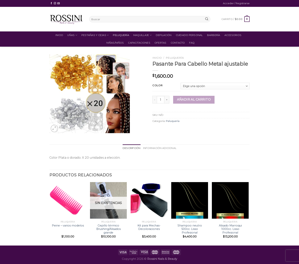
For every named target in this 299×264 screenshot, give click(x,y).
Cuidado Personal (189, 35)
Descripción (132, 148)
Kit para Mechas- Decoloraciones (149, 227)
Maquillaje (142, 35)
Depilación (164, 35)
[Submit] (206, 19)
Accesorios (233, 35)
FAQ (192, 42)
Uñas (72, 35)
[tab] (132, 148)
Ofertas (160, 42)
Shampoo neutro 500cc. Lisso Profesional (190, 229)
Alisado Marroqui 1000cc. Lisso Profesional (230, 229)
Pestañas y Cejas (95, 35)
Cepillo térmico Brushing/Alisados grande (108, 229)
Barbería (213, 35)
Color (157, 85)
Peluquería (121, 35)
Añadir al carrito (194, 99)
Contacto (178, 42)
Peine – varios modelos (68, 225)
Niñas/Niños (115, 42)
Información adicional (159, 148)
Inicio (59, 35)
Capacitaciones (139, 42)
